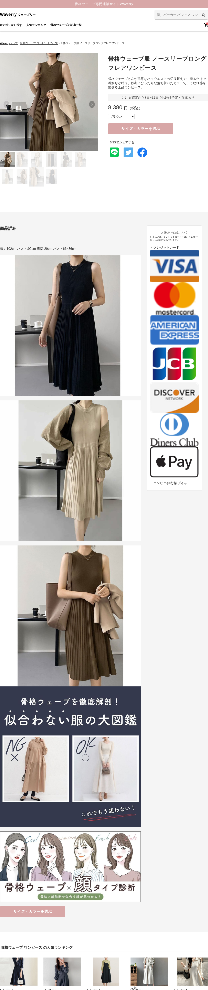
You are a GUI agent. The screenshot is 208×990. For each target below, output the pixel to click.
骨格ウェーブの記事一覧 (66, 25)
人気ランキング (36, 25)
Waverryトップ (9, 43)
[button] (92, 104)
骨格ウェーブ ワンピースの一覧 (39, 43)
